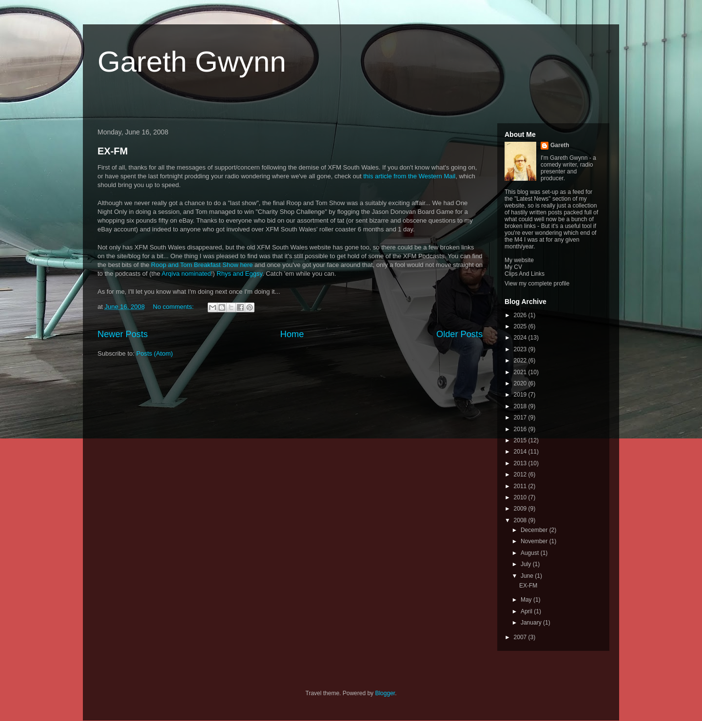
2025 (521, 326)
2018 (521, 406)
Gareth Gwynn (192, 61)
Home (292, 334)
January (532, 622)
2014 (521, 451)
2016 (521, 429)
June (528, 575)
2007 (521, 637)
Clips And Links (525, 273)
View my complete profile (537, 283)
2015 (521, 440)
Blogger (385, 693)
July (527, 564)
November (535, 541)
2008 (521, 520)
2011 (521, 486)
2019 (521, 394)
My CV (513, 267)
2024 (521, 337)
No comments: (174, 306)
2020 (521, 383)
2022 (521, 360)
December (535, 530)
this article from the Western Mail (409, 176)
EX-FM (113, 151)
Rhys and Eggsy (239, 273)
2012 (521, 474)
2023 (521, 349)
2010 (521, 497)
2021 (521, 372)
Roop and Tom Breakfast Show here (202, 264)
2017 (521, 417)
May (527, 599)
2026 (521, 315)
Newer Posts (123, 334)
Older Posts (459, 334)
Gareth (559, 145)
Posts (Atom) (154, 353)
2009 (521, 508)
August (531, 553)
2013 (521, 463)
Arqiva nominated (186, 273)
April (527, 611)
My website (519, 260)
